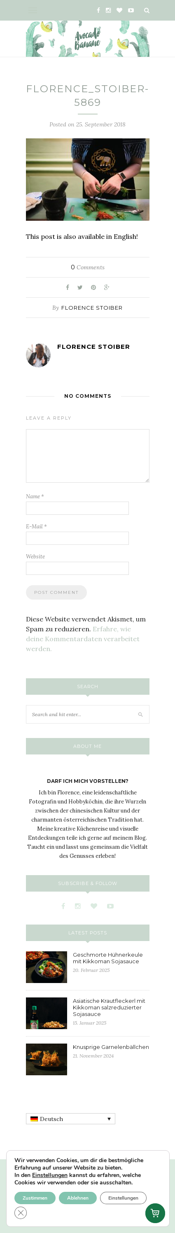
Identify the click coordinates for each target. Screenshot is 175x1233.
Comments (88, 267)
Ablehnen (78, 1198)
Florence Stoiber (92, 307)
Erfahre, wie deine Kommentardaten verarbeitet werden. (83, 639)
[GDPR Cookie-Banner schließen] (20, 1213)
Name (35, 496)
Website (35, 556)
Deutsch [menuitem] (51, 1119)
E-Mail (36, 526)
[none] (70, 1119)
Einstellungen (50, 1175)
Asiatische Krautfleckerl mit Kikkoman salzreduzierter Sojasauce (109, 1007)
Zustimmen (35, 1198)
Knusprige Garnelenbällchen (111, 1047)
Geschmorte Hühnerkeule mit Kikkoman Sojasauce (108, 957)
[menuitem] (70, 1119)
